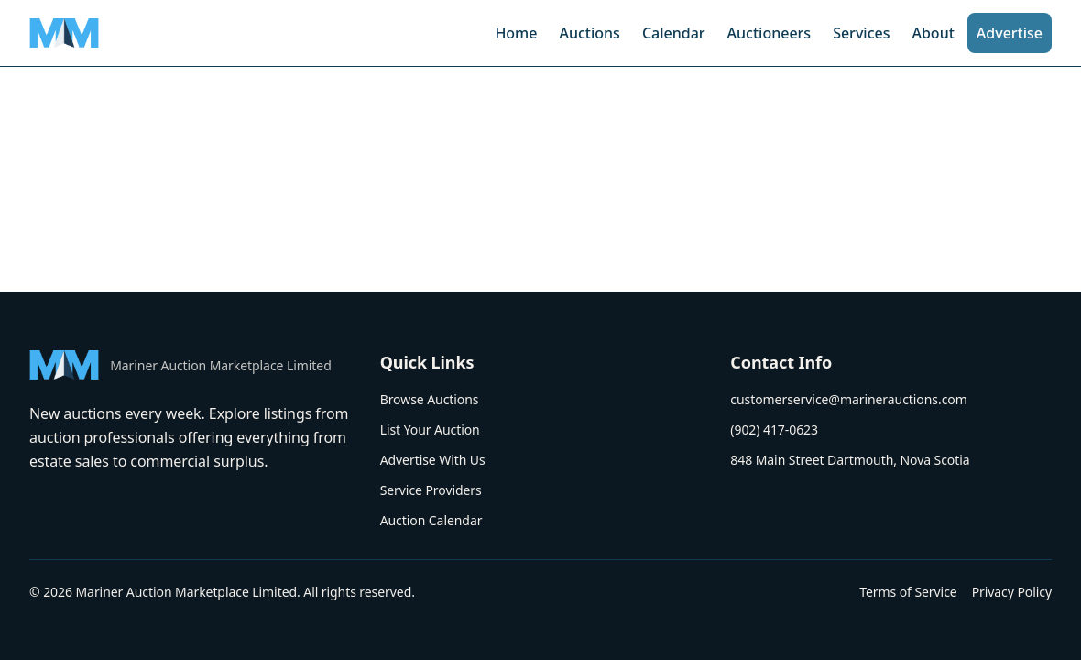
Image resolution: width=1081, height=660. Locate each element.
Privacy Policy (1012, 591)
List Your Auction (430, 429)
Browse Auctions (429, 399)
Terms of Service (907, 591)
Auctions (589, 33)
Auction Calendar (431, 520)
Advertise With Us (433, 459)
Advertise (1010, 33)
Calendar (673, 33)
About (933, 33)
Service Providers (431, 490)
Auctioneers (769, 33)
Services (861, 33)
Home (516, 33)
